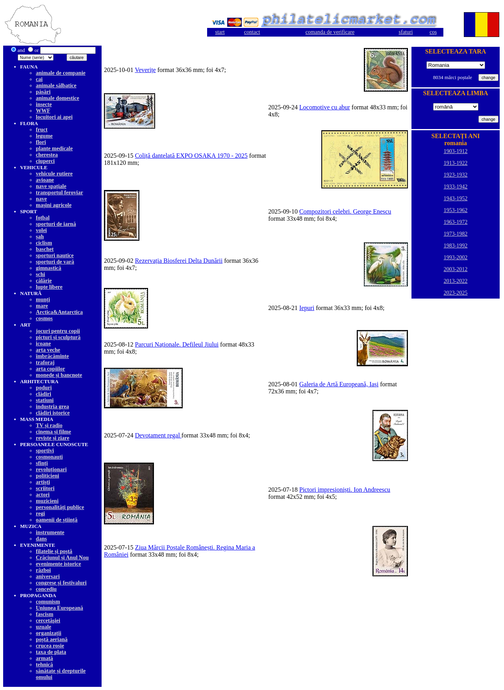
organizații (48, 633)
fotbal (43, 218)
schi (40, 274)
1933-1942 (456, 187)
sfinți (42, 463)
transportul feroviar (59, 193)
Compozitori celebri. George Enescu (345, 211)
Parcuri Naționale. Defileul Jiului (177, 344)
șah (40, 237)
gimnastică (48, 268)
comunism (48, 602)
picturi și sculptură (58, 337)
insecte (44, 104)
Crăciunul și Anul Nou (62, 558)
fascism (44, 614)
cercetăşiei (48, 621)
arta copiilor (50, 369)
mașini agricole (54, 205)
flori (41, 142)
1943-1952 (456, 198)
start (219, 32)
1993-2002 (456, 257)
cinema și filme (53, 432)
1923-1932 (456, 175)
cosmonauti (49, 457)
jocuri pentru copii (58, 331)
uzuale (43, 627)
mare (42, 306)
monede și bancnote (59, 375)
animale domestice (57, 98)
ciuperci (45, 161)
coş (433, 32)
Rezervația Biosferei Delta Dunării (179, 260)
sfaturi (406, 32)
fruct (42, 130)
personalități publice (60, 507)
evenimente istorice (58, 564)
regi (40, 514)
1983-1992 (456, 246)
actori (43, 495)
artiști (43, 482)
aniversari (48, 576)
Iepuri (306, 307)
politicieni (47, 476)
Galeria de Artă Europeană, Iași (338, 384)
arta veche (48, 350)
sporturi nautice (55, 255)
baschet (45, 249)
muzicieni (47, 501)
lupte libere (49, 287)
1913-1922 (456, 163)
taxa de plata (51, 652)
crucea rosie (50, 646)
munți (43, 300)
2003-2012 (456, 269)
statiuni (45, 400)
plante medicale (54, 148)
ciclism (44, 243)
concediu (46, 589)
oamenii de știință (57, 520)
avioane (45, 180)
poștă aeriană (52, 639)
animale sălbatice (56, 86)
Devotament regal (158, 435)
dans (41, 539)
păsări (43, 92)
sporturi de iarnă (56, 224)
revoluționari (51, 469)
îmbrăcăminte (52, 356)
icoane (43, 344)
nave (41, 199)
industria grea (52, 407)
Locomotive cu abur (324, 107)
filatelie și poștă (54, 551)
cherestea (47, 155)
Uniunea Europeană (59, 608)
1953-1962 (456, 210)
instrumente (50, 532)
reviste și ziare (52, 438)
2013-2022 (456, 281)
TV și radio (49, 425)
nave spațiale (51, 186)
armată (44, 658)
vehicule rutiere (54, 174)
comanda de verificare (330, 32)
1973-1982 (456, 234)
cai (39, 79)
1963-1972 (456, 222)
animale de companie (60, 73)
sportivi (45, 451)
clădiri (43, 394)
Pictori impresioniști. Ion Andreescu (344, 489)
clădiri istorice (53, 413)
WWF (43, 111)
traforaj (45, 362)
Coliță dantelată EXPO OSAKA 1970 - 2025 (191, 155)
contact (252, 32)
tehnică (44, 665)
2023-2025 (456, 293)
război (43, 570)
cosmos (44, 318)
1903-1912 (456, 151)
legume (44, 136)
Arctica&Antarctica (59, 312)
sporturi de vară (55, 262)
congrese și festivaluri (61, 583)
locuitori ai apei (54, 117)
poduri (44, 388)
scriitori (45, 488)
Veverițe (145, 69)
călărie (44, 281)
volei (41, 230)
